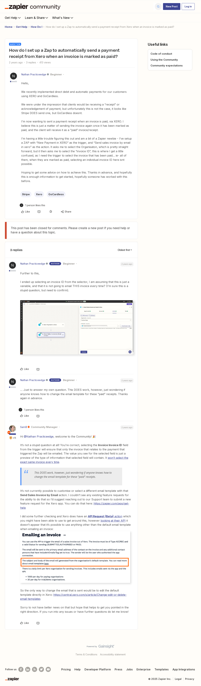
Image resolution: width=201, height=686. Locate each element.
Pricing (66, 669)
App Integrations (183, 669)
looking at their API (113, 520)
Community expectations (167, 65)
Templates (161, 669)
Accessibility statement (113, 654)
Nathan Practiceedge (33, 74)
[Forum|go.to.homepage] (33, 6)
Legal (178, 678)
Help (77, 669)
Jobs (129, 669)
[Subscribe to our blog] (34, 669)
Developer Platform (98, 669)
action (105, 516)
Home (8, 26)
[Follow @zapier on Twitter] (41, 669)
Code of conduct (161, 53)
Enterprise (144, 669)
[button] (171, 6)
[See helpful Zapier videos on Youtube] (48, 669)
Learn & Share (37, 18)
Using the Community (164, 59)
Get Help (13, 18)
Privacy (189, 678)
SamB (23, 427)
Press (118, 669)
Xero (39, 194)
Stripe (26, 194)
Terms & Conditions (86, 654)
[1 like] (32, 205)
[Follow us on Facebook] (20, 669)
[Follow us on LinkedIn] (27, 669)
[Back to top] (194, 649)
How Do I (36, 26)
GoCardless (56, 194)
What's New (63, 18)
